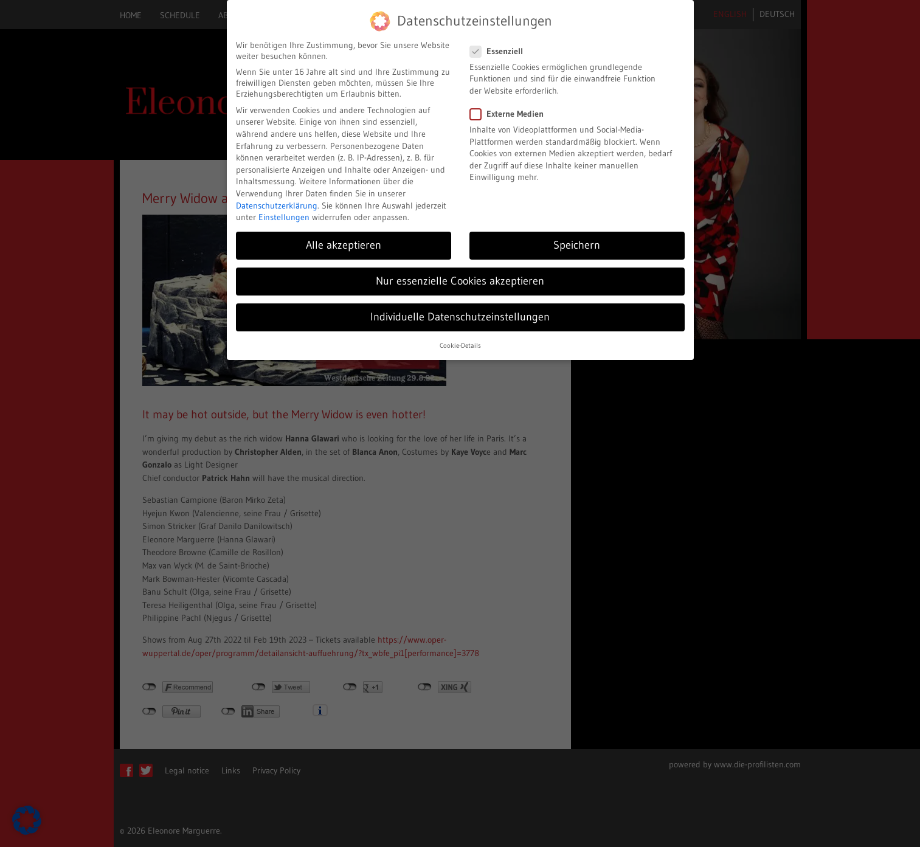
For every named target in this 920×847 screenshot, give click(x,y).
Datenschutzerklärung (276, 205)
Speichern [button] (576, 245)
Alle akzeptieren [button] (343, 245)
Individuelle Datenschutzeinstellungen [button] (460, 316)
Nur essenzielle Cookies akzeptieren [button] (460, 281)
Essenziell (500, 51)
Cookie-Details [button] (460, 346)
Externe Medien (510, 113)
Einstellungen (284, 217)
